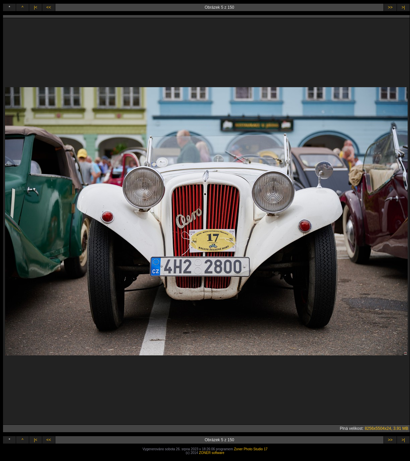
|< (35, 7)
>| (403, 7)
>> (390, 7)
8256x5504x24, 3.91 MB (386, 428)
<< (48, 7)
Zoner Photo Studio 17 (250, 449)
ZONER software (211, 453)
